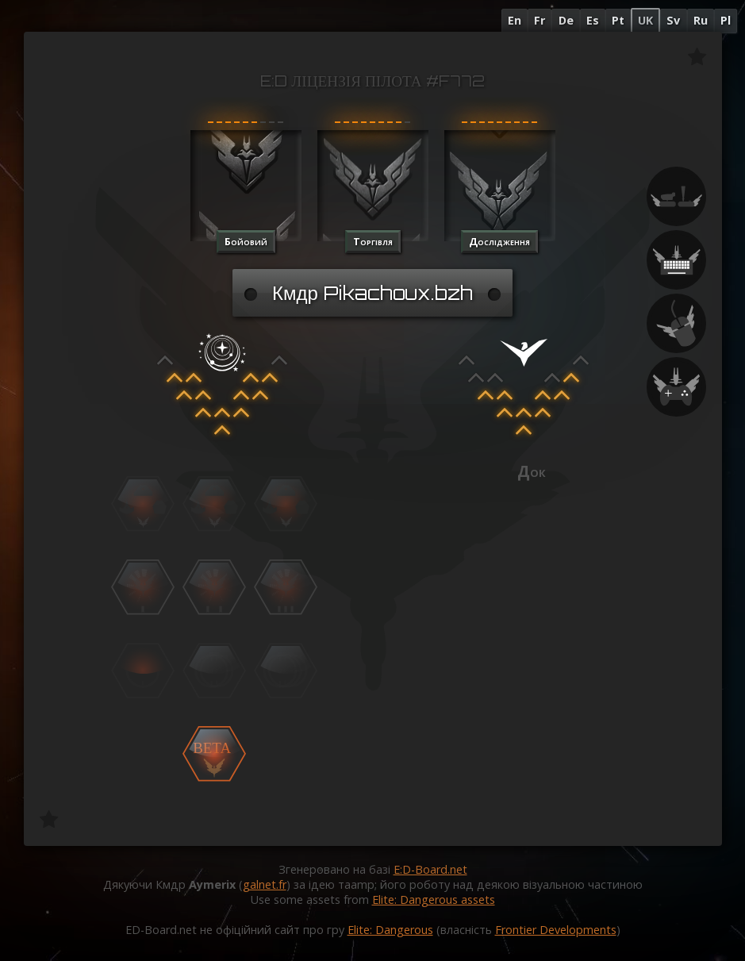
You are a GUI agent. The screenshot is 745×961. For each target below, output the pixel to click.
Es (592, 20)
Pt (618, 20)
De (566, 20)
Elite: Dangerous (390, 929)
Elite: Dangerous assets (433, 899)
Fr (539, 20)
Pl (725, 20)
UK (645, 20)
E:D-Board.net (430, 869)
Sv (673, 20)
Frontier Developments (555, 929)
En (514, 20)
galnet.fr (264, 884)
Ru (700, 20)
